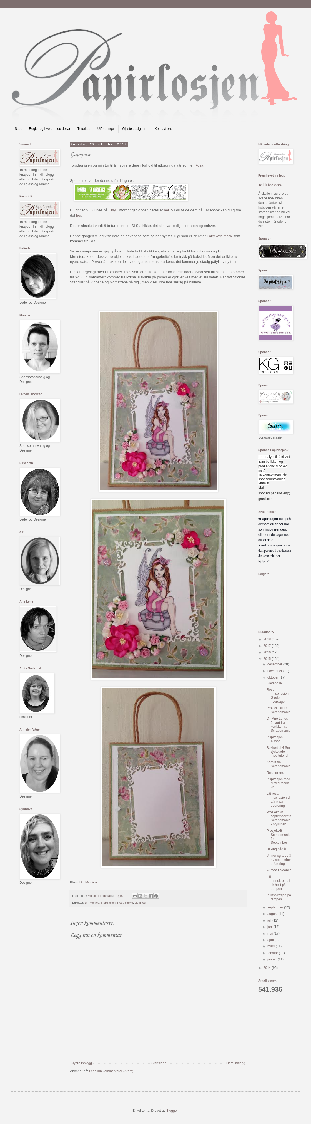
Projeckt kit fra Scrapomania (278, 710)
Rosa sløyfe (125, 902)
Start (18, 129)
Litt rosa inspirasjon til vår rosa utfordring (278, 800)
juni (270, 927)
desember (275, 664)
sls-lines (140, 902)
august (272, 914)
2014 (268, 968)
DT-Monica (92, 902)
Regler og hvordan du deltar (49, 129)
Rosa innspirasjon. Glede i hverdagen (278, 696)
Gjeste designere (134, 129)
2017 (268, 646)
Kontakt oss (163, 129)
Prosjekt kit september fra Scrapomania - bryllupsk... (279, 818)
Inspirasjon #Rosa (275, 739)
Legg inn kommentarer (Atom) (111, 1071)
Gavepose (274, 683)
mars (271, 946)
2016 (268, 652)
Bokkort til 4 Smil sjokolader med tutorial (279, 752)
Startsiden (158, 1063)
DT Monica (88, 882)
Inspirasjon (108, 902)
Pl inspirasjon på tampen (279, 897)
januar (272, 959)
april (271, 940)
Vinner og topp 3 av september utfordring (279, 860)
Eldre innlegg (235, 1063)
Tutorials (83, 129)
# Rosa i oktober (279, 870)
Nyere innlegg (81, 1063)
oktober (273, 677)
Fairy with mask (219, 236)
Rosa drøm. (275, 773)
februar (273, 953)
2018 (268, 639)
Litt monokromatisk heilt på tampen (278, 883)
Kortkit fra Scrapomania (278, 764)
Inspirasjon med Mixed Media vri (278, 783)
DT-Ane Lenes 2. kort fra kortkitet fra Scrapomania (278, 724)
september (275, 907)
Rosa (199, 165)
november (275, 671)
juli (269, 920)
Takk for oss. (270, 185)
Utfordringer (106, 129)
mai (270, 933)
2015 (268, 659)
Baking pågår (276, 849)
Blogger (172, 1111)
